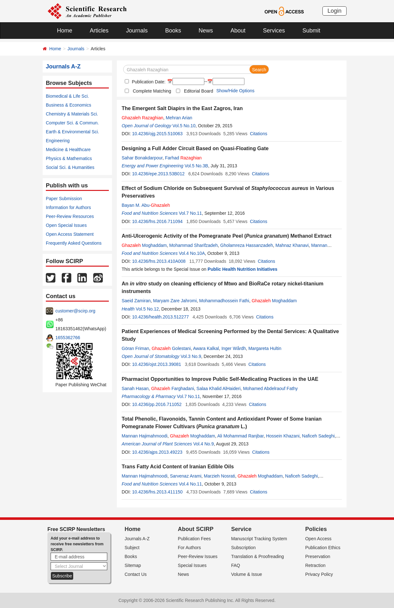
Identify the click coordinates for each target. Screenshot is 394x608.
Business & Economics (68, 105)
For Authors (189, 547)
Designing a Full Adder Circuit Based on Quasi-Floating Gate (195, 148)
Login (334, 11)
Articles (99, 30)
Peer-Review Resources (70, 216)
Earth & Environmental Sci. (72, 131)
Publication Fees (194, 538)
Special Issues (192, 565)
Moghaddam (144, 245)
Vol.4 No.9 (203, 443)
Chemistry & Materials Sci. (72, 113)
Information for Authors (68, 207)
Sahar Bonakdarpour (142, 157)
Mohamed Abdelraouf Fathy (270, 388)
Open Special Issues (66, 225)
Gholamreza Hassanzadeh (246, 245)
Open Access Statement (70, 234)
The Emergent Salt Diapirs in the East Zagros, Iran (182, 108)
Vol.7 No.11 (190, 213)
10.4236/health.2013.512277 (160, 316)
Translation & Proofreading (257, 556)
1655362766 (67, 337)
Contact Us (136, 574)
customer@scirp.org (75, 310)
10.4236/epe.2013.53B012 (158, 173)
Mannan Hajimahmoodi (144, 435)
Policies (316, 529)
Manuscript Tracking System (259, 538)
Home (64, 30)
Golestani (171, 348)
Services (274, 30)
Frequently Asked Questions (74, 243)
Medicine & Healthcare (68, 149)
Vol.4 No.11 (190, 483)
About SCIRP (196, 529)
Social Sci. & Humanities (70, 167)
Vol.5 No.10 (183, 125)
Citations (258, 133)
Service (241, 529)
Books (173, 30)
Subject (132, 547)
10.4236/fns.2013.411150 (157, 491)
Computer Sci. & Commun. (72, 122)
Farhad (183, 157)
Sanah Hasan (135, 388)
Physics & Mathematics (69, 158)
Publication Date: (147, 81)
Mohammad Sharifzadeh (193, 245)
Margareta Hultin (264, 348)
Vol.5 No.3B (196, 165)
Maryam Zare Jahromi (175, 300)
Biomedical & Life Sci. (67, 96)
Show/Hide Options (235, 90)
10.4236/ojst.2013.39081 (156, 364)
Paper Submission (64, 198)
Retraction (315, 565)
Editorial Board (198, 91)
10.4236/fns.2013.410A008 (159, 261)
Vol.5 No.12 (147, 308)
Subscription (243, 547)
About (237, 30)
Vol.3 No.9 (190, 356)
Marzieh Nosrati (219, 476)
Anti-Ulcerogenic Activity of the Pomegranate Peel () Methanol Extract (226, 236)
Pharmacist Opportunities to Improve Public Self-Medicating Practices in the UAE (220, 379)
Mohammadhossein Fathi (224, 300)
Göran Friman (135, 348)
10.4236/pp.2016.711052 (157, 404)
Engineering (58, 140)
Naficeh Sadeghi (318, 435)
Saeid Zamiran (136, 300)
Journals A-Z (137, 538)
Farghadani (172, 388)
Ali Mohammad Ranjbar (240, 435)
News (206, 30)
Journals (137, 30)
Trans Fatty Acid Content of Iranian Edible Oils (178, 466)
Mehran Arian (179, 117)
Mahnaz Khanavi (292, 245)
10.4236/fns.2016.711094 (157, 221)
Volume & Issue (246, 574)
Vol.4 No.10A (192, 253)
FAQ (235, 565)
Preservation (317, 556)
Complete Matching (152, 91)
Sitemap (133, 565)
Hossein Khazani (282, 435)
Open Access (318, 538)
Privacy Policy (319, 574)
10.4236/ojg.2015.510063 (157, 133)
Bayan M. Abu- (146, 205)
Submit (311, 30)
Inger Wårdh (234, 348)
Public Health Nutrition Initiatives (242, 269)
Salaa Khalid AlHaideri (218, 388)
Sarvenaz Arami (185, 476)
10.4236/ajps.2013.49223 (157, 452)
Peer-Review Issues (198, 556)
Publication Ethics (323, 547)
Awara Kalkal (206, 348)
